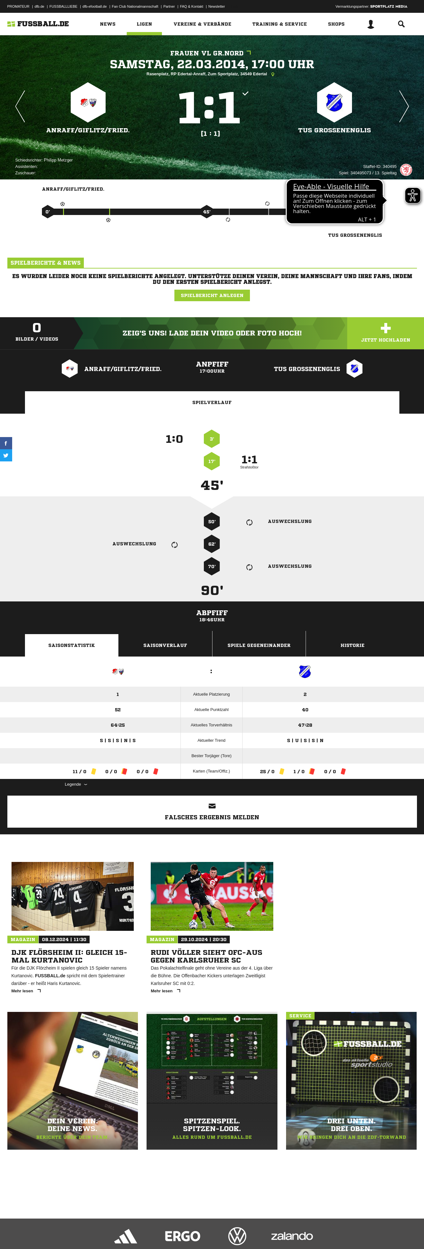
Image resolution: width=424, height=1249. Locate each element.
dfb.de (39, 6)
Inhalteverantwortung (155, 1234)
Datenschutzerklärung (48, 1234)
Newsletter (216, 6)
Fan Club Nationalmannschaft (135, 6)
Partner (169, 6)
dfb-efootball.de (95, 6)
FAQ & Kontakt (191, 6)
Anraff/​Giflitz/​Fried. (88, 130)
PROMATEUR (18, 6)
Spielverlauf (212, 402)
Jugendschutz (122, 1234)
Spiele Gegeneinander (259, 645)
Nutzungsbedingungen (87, 1234)
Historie (352, 645)
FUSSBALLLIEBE (63, 6)
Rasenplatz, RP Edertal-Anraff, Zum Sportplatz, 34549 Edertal (212, 74)
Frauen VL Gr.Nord (212, 53)
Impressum (16, 1234)
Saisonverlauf (165, 645)
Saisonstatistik (71, 645)
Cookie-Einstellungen (195, 1234)
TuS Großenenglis (334, 130)
